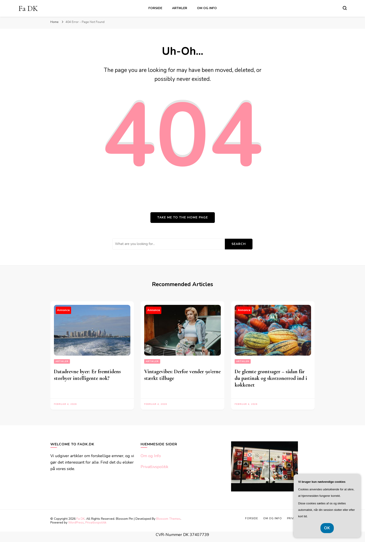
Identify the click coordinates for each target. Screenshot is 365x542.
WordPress (76, 522)
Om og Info (207, 8)
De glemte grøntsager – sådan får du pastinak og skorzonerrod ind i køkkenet (271, 378)
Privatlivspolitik (154, 466)
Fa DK (28, 8)
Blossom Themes (168, 519)
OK (327, 528)
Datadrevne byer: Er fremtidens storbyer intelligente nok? (87, 374)
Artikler (179, 8)
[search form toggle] (345, 8)
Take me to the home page (182, 217)
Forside (155, 8)
